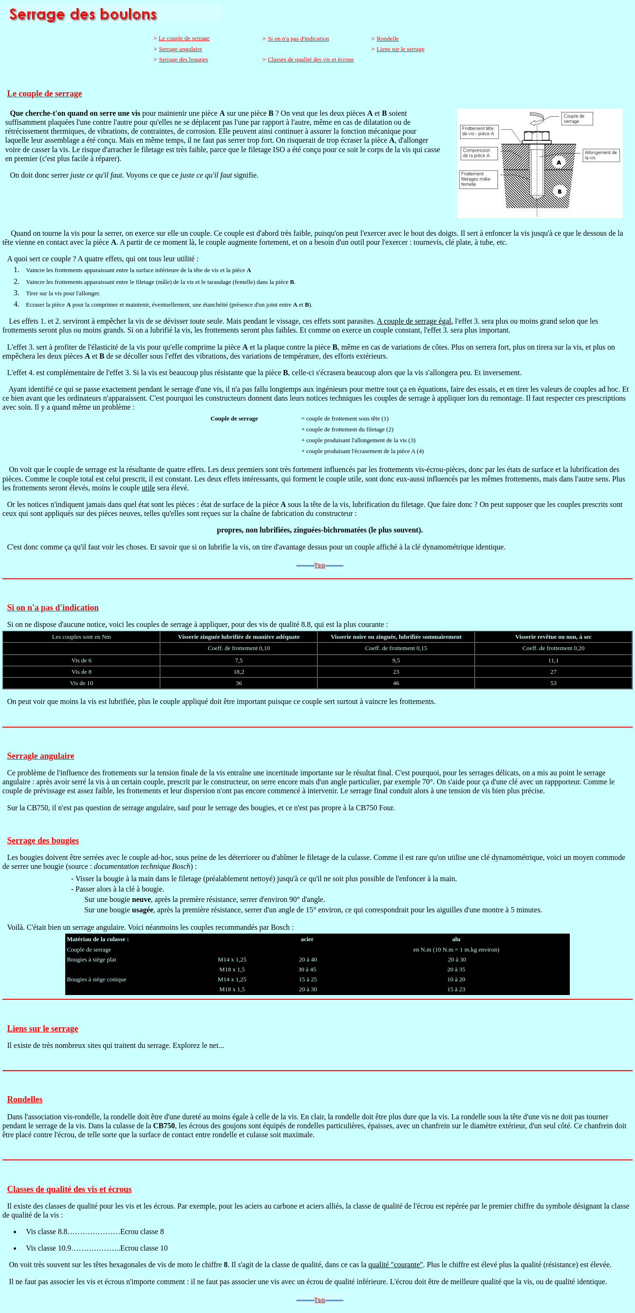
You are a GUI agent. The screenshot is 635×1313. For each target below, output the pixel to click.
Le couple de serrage (184, 38)
